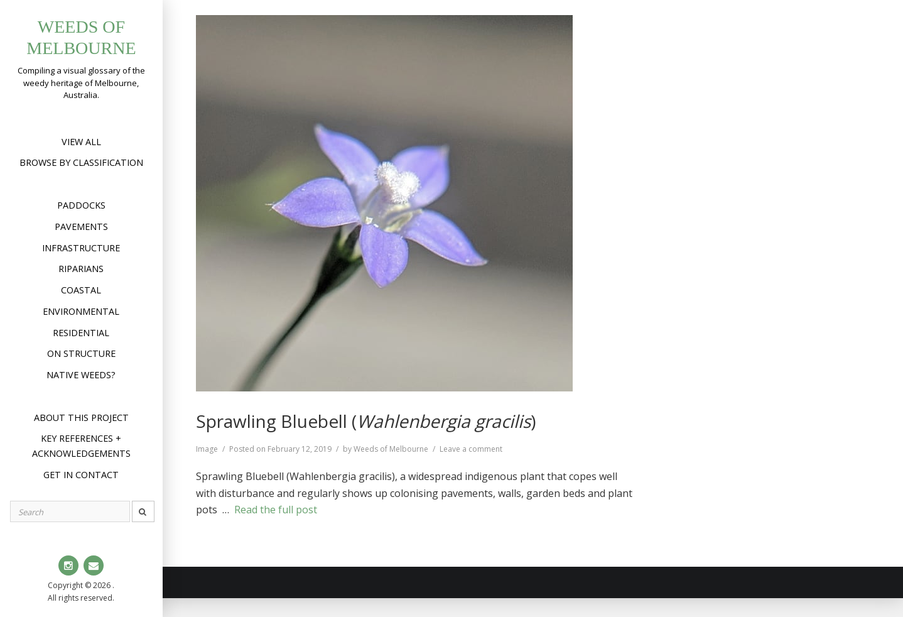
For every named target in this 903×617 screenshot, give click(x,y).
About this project (81, 417)
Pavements (81, 226)
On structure (81, 353)
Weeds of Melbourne (391, 449)
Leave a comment (471, 449)
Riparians (81, 269)
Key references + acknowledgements (81, 445)
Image (207, 449)
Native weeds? (81, 375)
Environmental (81, 311)
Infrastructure (81, 248)
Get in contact (81, 475)
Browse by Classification (81, 162)
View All (81, 142)
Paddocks (81, 205)
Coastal (81, 290)
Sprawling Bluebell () (366, 421)
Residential (81, 333)
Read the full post (275, 509)
